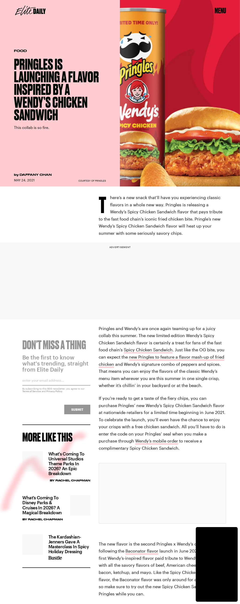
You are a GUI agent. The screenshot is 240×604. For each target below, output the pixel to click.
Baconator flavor (141, 550)
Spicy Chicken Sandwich (148, 349)
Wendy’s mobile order (156, 440)
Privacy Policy (54, 394)
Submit (77, 412)
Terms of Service (31, 394)
